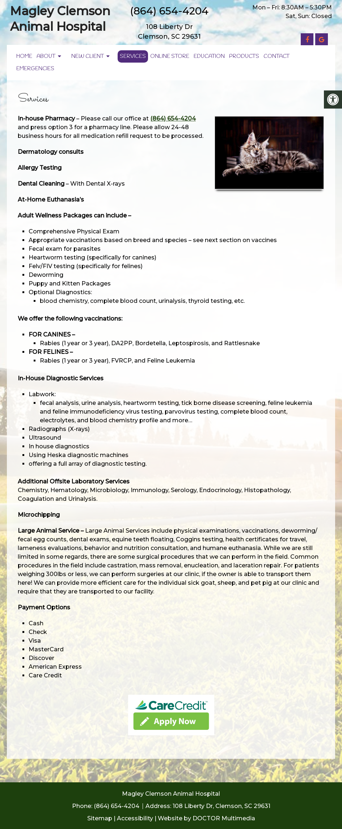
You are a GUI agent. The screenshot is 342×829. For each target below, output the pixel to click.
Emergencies (35, 68)
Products (244, 56)
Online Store (169, 56)
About (46, 56)
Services (133, 56)
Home (24, 56)
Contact (276, 56)
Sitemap (99, 818)
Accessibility (135, 818)
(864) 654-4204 (169, 11)
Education (209, 56)
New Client (87, 56)
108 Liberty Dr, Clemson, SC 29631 (221, 806)
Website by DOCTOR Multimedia (206, 818)
